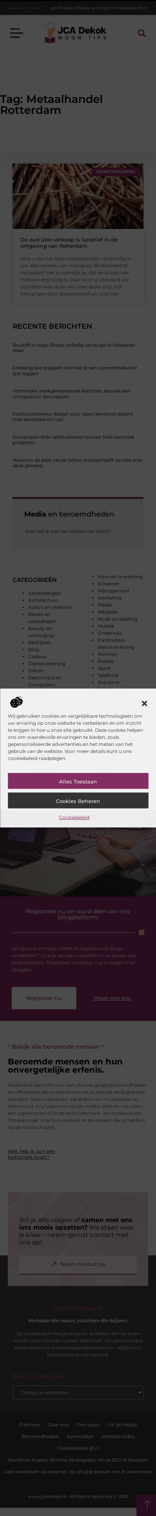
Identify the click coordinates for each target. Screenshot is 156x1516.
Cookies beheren (78, 801)
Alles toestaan (78, 781)
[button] (144, 703)
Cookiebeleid (74, 817)
